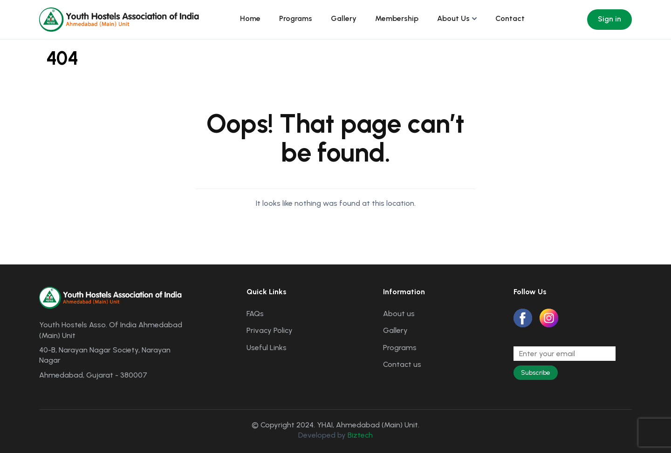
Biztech (360, 435)
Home (250, 18)
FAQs (255, 313)
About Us (453, 18)
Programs (295, 18)
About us (399, 313)
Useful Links (266, 347)
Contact (510, 18)
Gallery (343, 18)
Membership (396, 18)
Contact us (402, 364)
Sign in (609, 18)
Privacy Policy (269, 330)
